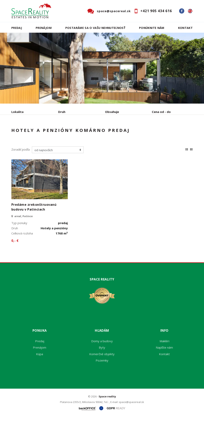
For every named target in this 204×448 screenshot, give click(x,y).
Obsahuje (112, 112)
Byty (102, 378)
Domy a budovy (102, 371)
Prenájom (44, 28)
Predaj (16, 28)
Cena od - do (161, 112)
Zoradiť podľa (20, 180)
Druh (61, 112)
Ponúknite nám (151, 28)
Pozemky (102, 391)
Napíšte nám (164, 378)
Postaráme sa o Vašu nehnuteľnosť (95, 28)
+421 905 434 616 (156, 11)
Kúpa (71, 132)
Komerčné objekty (102, 384)
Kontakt (185, 28)
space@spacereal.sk (114, 11)
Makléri (164, 371)
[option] (102, 68)
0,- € (15, 271)
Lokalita (17, 112)
